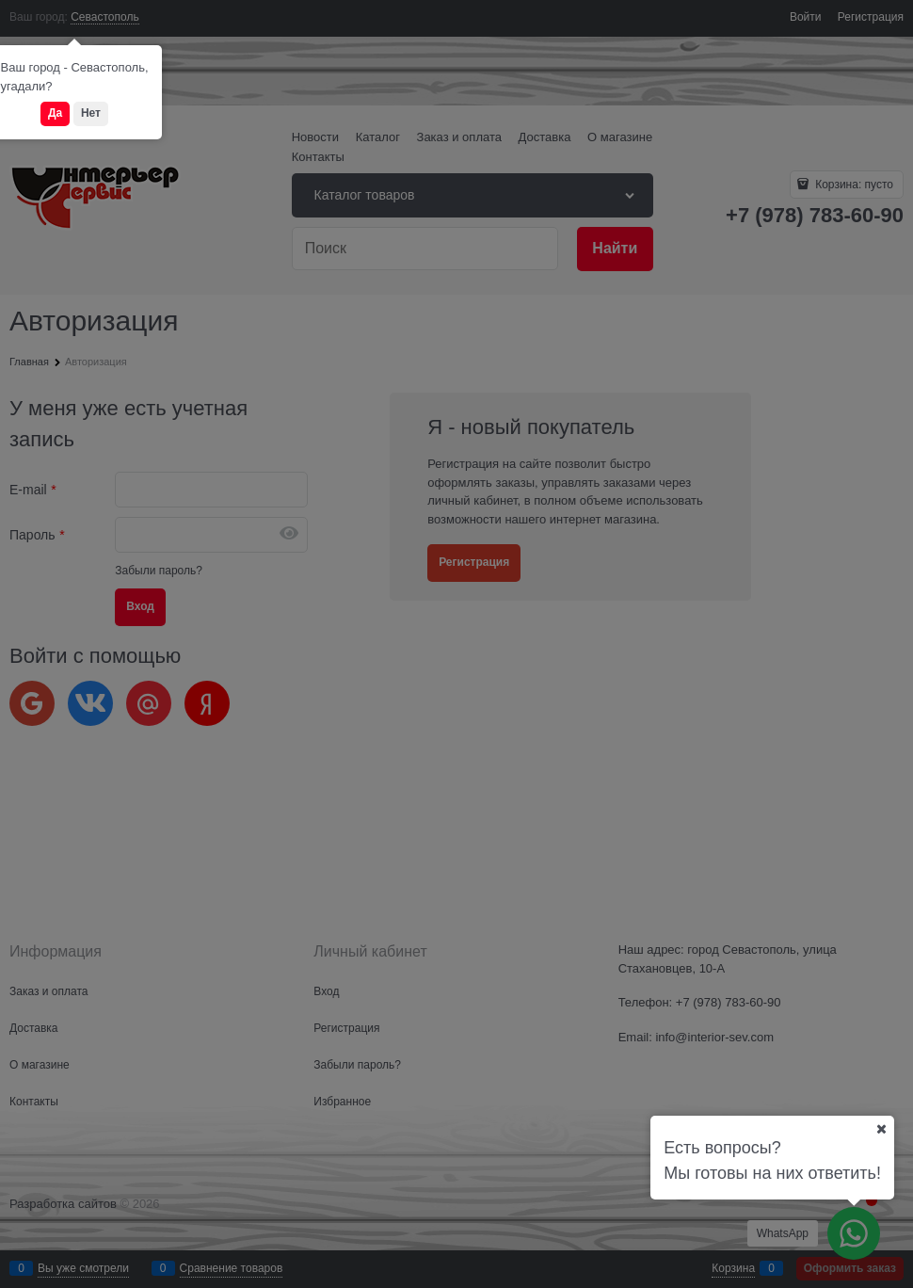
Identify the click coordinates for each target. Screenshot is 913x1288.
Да (55, 113)
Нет (91, 113)
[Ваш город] (881, 1128)
